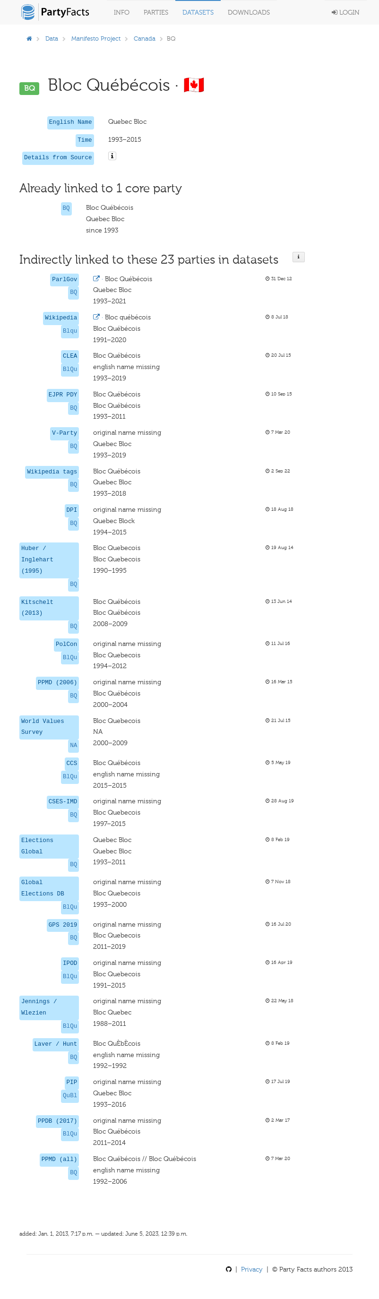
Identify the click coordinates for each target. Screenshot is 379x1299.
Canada (144, 38)
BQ (66, 208)
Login (346, 13)
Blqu (70, 331)
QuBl (70, 1096)
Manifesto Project (96, 38)
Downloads (249, 13)
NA (73, 745)
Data (51, 38)
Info (121, 13)
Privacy (252, 1269)
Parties (156, 13)
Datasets (198, 13)
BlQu (70, 369)
